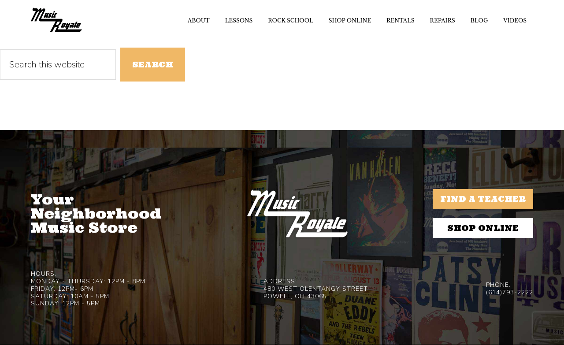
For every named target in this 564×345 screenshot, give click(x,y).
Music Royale (56, 19)
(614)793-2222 (509, 292)
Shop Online (483, 228)
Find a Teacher (483, 199)
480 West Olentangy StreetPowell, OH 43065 (315, 292)
